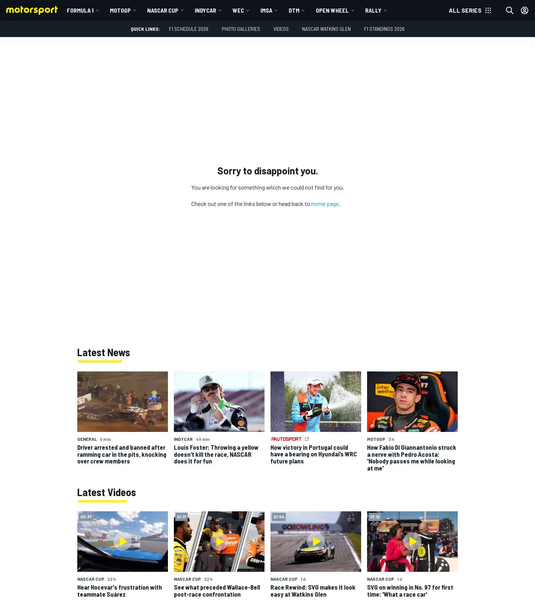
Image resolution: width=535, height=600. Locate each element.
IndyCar (205, 10)
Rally (373, 10)
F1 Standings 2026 (384, 29)
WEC (238, 10)
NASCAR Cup (162, 10)
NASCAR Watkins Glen (326, 29)
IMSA (266, 10)
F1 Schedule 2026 (188, 29)
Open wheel (332, 10)
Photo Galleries (241, 29)
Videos (281, 29)
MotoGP (120, 10)
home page (325, 203)
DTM (294, 10)
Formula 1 (80, 10)
